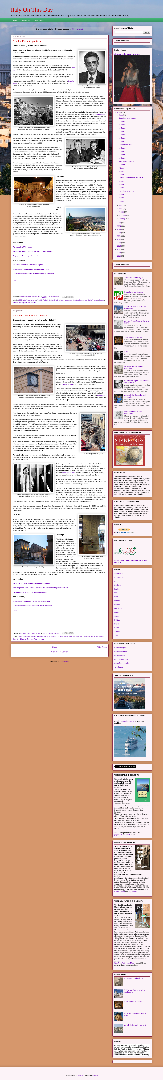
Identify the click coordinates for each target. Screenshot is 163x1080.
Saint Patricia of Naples (133, 337)
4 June (121, 188)
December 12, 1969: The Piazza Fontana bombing (31, 583)
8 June (121, 171)
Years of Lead (39, 639)
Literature (118, 608)
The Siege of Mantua (126, 191)
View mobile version (59, 652)
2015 (119, 256)
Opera (116, 616)
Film (116, 593)
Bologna (33, 636)
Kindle (128, 835)
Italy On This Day (32, 9)
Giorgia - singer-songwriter (127, 54)
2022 (119, 233)
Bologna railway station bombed (30, 315)
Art (115, 581)
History (117, 604)
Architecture (118, 577)
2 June (121, 198)
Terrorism (30, 639)
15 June (122, 141)
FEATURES (39, 20)
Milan (66, 636)
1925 (20, 300)
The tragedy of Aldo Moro (22, 247)
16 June (122, 138)
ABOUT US (26, 20)
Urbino (33, 303)
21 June (122, 121)
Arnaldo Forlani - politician (27, 40)
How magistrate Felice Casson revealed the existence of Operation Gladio (40, 588)
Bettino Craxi (53, 300)
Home (15, 20)
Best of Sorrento (120, 651)
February (122, 215)
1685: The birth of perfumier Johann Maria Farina (31, 269)
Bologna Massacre (65, 300)
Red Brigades (21, 639)
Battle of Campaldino (126, 161)
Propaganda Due (99, 114)
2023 (119, 229)
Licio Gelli (60, 636)
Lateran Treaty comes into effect (131, 178)
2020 (119, 239)
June (121, 115)
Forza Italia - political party (134, 292)
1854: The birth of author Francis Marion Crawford (31, 601)
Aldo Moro (26, 300)
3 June (121, 194)
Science (117, 631)
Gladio (53, 636)
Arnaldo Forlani (42, 300)
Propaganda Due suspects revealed (26, 256)
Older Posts (102, 647)
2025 (119, 223)
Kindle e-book (119, 892)
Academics (118, 573)
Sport (116, 635)
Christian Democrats (80, 300)
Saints (116, 628)
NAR (70, 636)
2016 (119, 253)
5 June (121, 184)
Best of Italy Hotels (121, 663)
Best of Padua (119, 655)
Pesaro (101, 300)
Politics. (117, 620)
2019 (119, 243)
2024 (119, 226)
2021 (119, 236)
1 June (121, 201)
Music (116, 612)
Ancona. (33, 300)
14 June (122, 148)
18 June (122, 131)
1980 (20, 636)
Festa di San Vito (125, 145)
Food (116, 597)
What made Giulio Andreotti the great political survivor (33, 251)
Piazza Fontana (67, 384)
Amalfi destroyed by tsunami (135, 1025)
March (121, 212)
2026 (119, 112)
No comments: (54, 297)
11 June (122, 158)
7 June (121, 174)
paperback (118, 835)
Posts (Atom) (64, 661)
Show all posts (77, 29)
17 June (122, 135)
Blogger (95, 1075)
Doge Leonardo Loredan (128, 118)
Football (117, 601)
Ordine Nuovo (78, 636)
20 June (122, 125)
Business (117, 585)
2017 (119, 249)
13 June (122, 151)
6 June (121, 181)
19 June (122, 128)
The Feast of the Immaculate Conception (28, 265)
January (122, 219)
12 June (122, 155)
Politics (15, 303)
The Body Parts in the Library (124, 963)
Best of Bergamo (120, 648)
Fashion (117, 589)
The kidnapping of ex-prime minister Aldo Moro (30, 592)
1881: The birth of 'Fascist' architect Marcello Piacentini (33, 274)
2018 (119, 246)
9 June (121, 168)
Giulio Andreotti (93, 300)
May (121, 205)
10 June (122, 165)
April (121, 209)
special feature (128, 721)
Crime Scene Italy (121, 659)
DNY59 (80, 1075)
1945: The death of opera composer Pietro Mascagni (32, 605)
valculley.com (119, 667)
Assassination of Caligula (133, 278)
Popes (116, 624)
